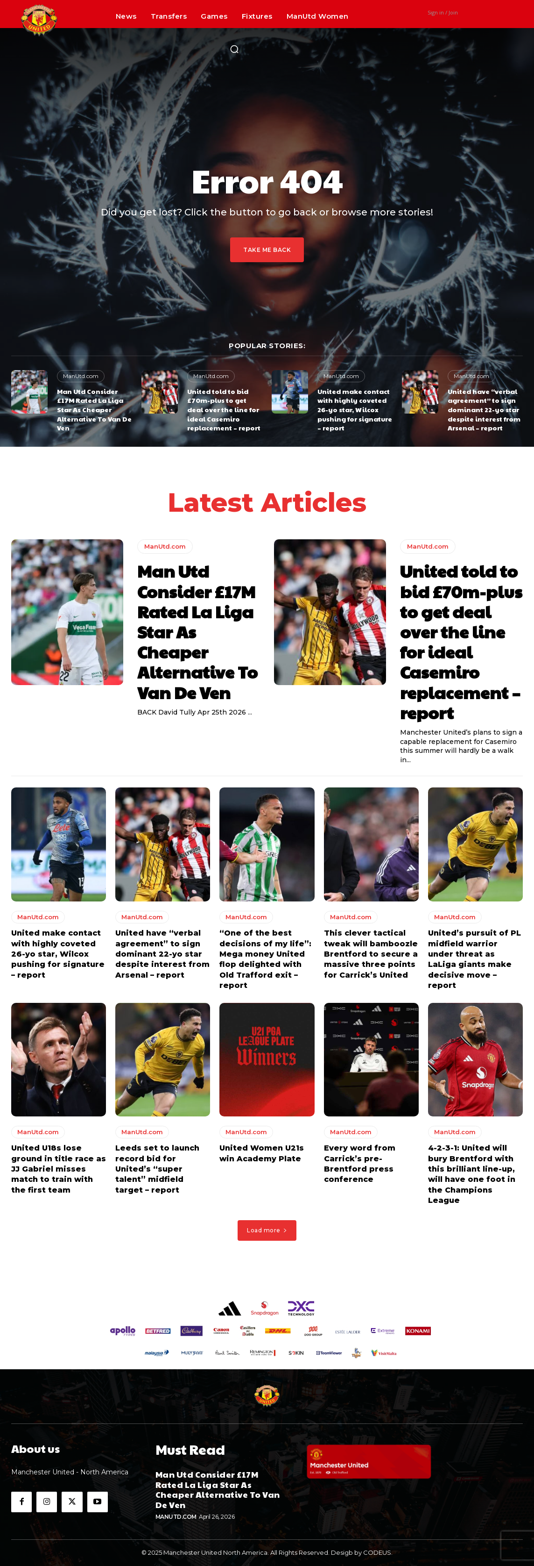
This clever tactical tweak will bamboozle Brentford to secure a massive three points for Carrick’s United (371, 956)
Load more (267, 1232)
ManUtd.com (80, 375)
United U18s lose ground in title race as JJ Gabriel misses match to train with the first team (58, 1171)
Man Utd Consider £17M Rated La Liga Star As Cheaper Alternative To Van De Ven (94, 409)
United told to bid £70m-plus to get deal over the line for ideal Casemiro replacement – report (223, 409)
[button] (234, 49)
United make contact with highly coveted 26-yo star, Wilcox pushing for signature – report (354, 409)
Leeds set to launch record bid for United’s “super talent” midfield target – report (157, 1171)
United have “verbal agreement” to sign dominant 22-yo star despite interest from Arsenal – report (484, 409)
